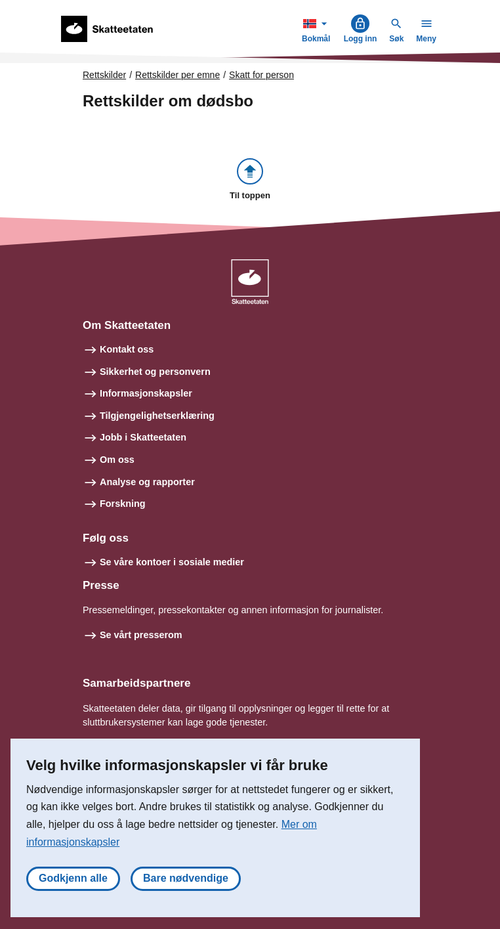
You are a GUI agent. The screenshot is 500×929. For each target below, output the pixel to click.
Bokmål (317, 28)
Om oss (117, 459)
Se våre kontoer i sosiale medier (172, 562)
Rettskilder (104, 75)
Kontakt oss (127, 349)
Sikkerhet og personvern (155, 371)
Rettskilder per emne (177, 75)
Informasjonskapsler (146, 393)
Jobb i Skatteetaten (143, 437)
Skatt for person (261, 75)
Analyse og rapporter (147, 482)
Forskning (123, 503)
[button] (250, 180)
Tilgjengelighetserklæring (157, 415)
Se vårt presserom (141, 635)
